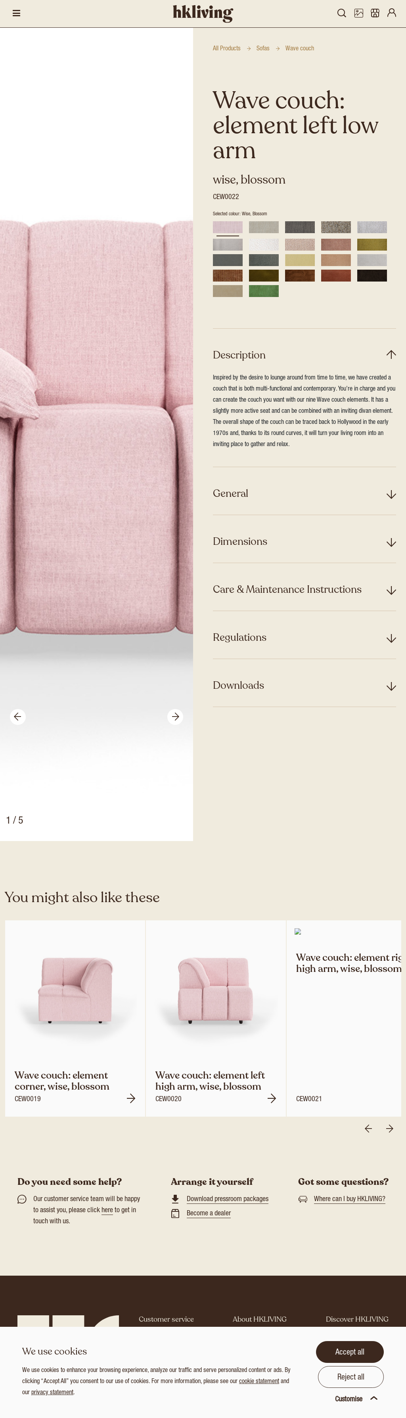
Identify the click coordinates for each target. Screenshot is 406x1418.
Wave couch (299, 49)
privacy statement (52, 1393)
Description (239, 355)
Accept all (349, 1353)
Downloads (238, 685)
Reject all (350, 1378)
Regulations (239, 637)
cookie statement (259, 1382)
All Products (227, 49)
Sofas (263, 49)
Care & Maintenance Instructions (287, 589)
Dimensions (240, 541)
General (230, 493)
